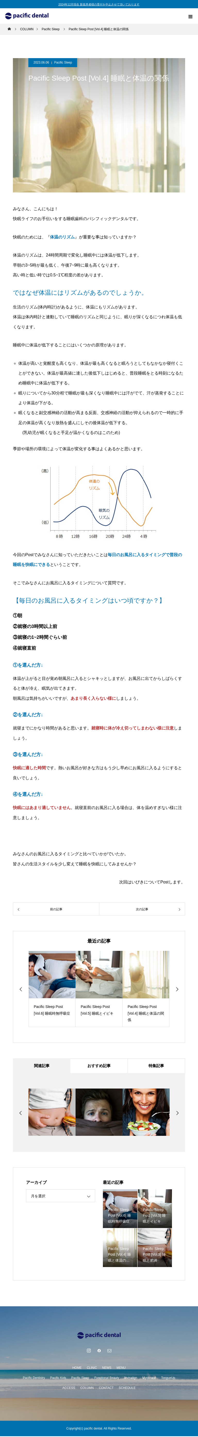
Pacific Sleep (63, 62)
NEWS (106, 1368)
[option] (52, 989)
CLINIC (92, 1368)
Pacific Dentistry (34, 1378)
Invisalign (130, 1378)
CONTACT (106, 1389)
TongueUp (168, 1378)
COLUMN (87, 1389)
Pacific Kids (58, 1378)
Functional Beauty (106, 1378)
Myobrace (149, 1378)
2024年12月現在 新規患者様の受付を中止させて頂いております (99, 4)
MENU (121, 1368)
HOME (77, 1368)
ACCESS (68, 1389)
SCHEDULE (127, 1389)
